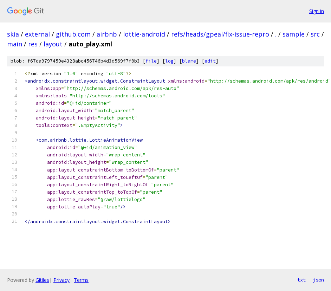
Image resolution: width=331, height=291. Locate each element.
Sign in (316, 11)
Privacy (61, 280)
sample (294, 34)
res (33, 44)
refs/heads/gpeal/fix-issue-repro (220, 34)
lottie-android (144, 34)
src (315, 34)
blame (189, 61)
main (14, 44)
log (169, 61)
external (37, 34)
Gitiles (42, 280)
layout (53, 44)
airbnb (107, 34)
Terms (81, 280)
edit (210, 61)
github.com (73, 34)
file (151, 61)
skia (13, 34)
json (318, 280)
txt (301, 280)
